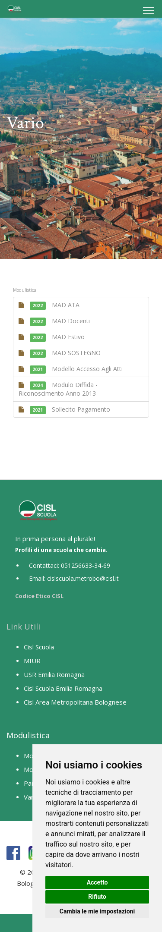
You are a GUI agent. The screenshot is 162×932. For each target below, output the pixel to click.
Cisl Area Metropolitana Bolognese (75, 702)
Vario (31, 797)
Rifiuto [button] (97, 896)
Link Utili (23, 626)
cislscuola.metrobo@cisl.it (83, 578)
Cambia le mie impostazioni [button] (97, 911)
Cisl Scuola (39, 646)
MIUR (32, 660)
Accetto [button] (97, 882)
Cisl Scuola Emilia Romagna (63, 688)
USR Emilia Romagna (54, 674)
